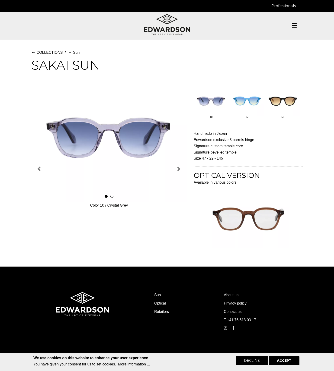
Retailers (161, 312)
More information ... (134, 364)
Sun (74, 52)
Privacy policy (235, 303)
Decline (252, 361)
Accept (284, 361)
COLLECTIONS (47, 52)
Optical (160, 303)
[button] (39, 168)
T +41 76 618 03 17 (240, 320)
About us (231, 295)
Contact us (232, 312)
